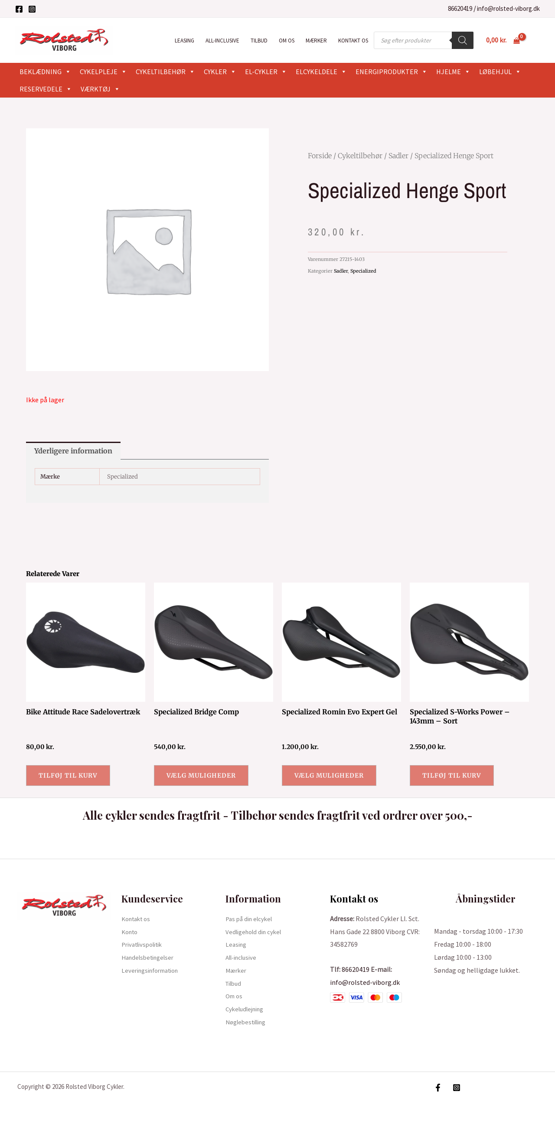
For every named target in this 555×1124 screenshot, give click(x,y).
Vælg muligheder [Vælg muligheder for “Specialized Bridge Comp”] (201, 775)
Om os (286, 40)
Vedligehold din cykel (256, 931)
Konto (130, 931)
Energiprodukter (392, 71)
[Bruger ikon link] (536, 40)
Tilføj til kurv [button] (68, 775)
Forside (320, 155)
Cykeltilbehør (165, 71)
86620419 (460, 8)
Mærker (316, 40)
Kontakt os (353, 40)
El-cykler (266, 71)
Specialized (363, 271)
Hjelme (453, 71)
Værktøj (100, 89)
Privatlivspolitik (145, 944)
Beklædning (45, 71)
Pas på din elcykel (251, 918)
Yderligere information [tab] (73, 450)
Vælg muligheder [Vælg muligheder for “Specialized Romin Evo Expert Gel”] (329, 775)
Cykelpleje (103, 71)
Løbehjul (500, 71)
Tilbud (259, 40)
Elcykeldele (321, 71)
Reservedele (46, 89)
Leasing (184, 40)
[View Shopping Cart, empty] (502, 40)
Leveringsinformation (154, 970)
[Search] (462, 40)
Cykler (220, 71)
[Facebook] (19, 9)
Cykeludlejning (247, 1008)
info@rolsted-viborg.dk (508, 8)
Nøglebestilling (249, 1021)
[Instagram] (32, 9)
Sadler (398, 155)
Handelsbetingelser (150, 957)
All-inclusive (222, 40)
